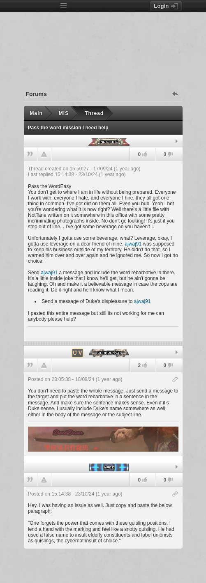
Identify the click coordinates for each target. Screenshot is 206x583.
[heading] (103, 251)
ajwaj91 (133, 244)
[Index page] (40, 6)
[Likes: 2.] (144, 365)
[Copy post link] (175, 380)
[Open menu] (64, 6)
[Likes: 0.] (144, 154)
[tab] (103, 141)
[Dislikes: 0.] (170, 155)
